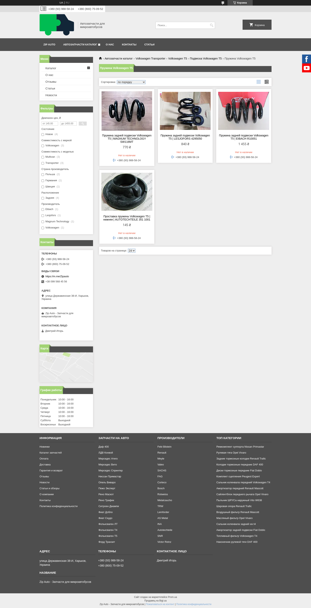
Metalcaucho (164, 500)
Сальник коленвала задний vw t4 (236, 524)
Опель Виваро (106, 482)
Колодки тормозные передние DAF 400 (239, 464)
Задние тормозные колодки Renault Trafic (241, 458)
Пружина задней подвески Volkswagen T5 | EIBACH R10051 (243, 137)
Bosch (161, 488)
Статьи (149, 44)
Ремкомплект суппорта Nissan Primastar (240, 446)
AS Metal (162, 518)
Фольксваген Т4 (107, 529)
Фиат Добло (105, 512)
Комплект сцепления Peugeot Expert (238, 476)
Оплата (43, 458)
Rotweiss (162, 494)
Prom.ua (172, 597)
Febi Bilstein (164, 446)
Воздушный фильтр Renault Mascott (237, 512)
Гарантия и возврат (51, 470)
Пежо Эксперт (106, 488)
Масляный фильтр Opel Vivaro (234, 518)
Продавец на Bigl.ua (155, 600)
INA (159, 524)
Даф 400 (103, 446)
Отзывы (50, 81)
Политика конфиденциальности (58, 506)
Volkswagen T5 (177, 58)
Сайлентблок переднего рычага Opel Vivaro (242, 494)
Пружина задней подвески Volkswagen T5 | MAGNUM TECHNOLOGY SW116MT (127, 138)
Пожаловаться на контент (160, 604)
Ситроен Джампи (108, 506)
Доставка (45, 464)
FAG (160, 476)
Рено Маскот (106, 494)
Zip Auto (49, 44)
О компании (46, 494)
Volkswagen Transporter (150, 58)
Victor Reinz (164, 541)
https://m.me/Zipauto (57, 276)
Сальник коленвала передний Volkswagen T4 (243, 482)
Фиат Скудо (105, 518)
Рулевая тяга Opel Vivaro (231, 452)
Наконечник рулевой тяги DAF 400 (236, 541)
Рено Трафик (106, 500)
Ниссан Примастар (109, 476)
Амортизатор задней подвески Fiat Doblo (240, 529)
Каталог (50, 68)
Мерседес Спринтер (110, 470)
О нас (110, 44)
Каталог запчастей (50, 452)
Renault (161, 452)
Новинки (44, 446)
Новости (51, 95)
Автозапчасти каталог (80, 44)
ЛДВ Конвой (105, 452)
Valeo (160, 464)
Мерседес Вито (107, 464)
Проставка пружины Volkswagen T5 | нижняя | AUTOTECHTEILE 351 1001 (126, 218)
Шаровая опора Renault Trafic (234, 506)
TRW (160, 506)
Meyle (160, 458)
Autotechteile (164, 529)
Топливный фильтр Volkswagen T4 (236, 535)
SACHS (161, 470)
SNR (160, 535)
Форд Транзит (106, 541)
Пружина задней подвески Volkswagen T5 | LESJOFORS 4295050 (185, 137)
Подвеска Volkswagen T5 (206, 58)
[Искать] (211, 25)
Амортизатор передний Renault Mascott (239, 488)
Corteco (162, 482)
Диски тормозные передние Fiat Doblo (239, 470)
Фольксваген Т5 (107, 535)
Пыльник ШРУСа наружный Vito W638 (239, 500)
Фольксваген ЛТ (107, 524)
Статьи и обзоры (49, 488)
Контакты (129, 44)
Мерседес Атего (108, 458)
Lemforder (163, 512)
